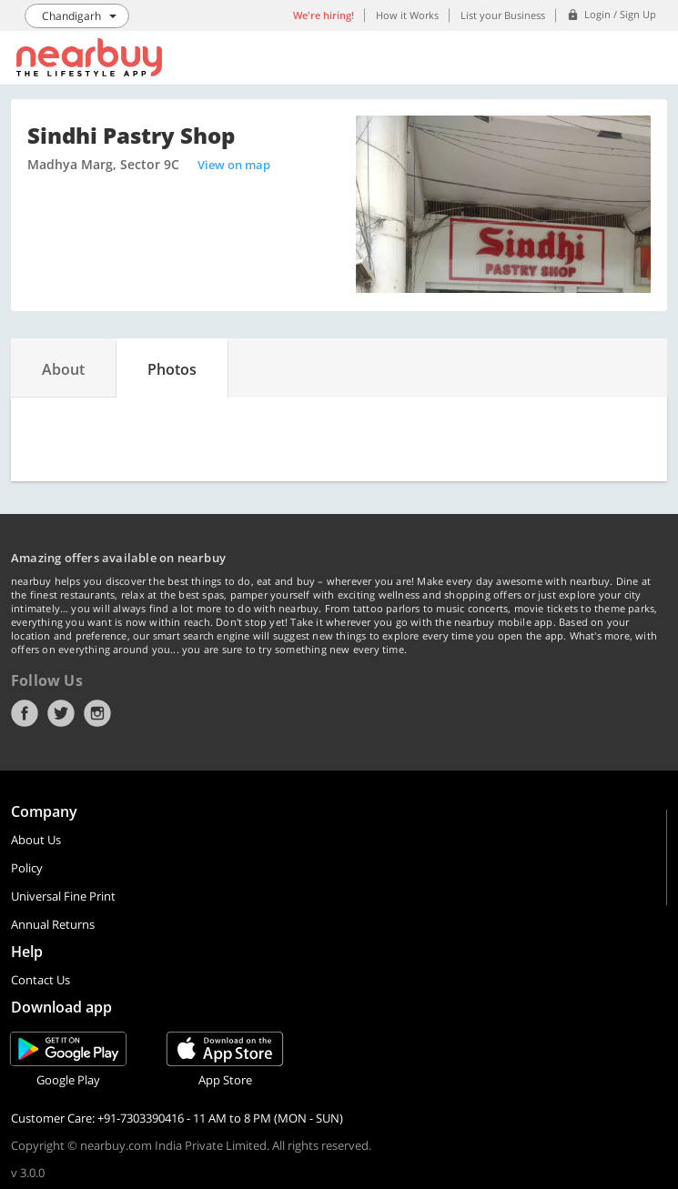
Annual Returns (53, 924)
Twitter (61, 713)
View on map (233, 164)
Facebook (24, 713)
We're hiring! (323, 15)
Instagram (97, 713)
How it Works (407, 15)
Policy (27, 868)
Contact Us (40, 980)
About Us (36, 839)
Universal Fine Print (63, 896)
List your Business (502, 15)
